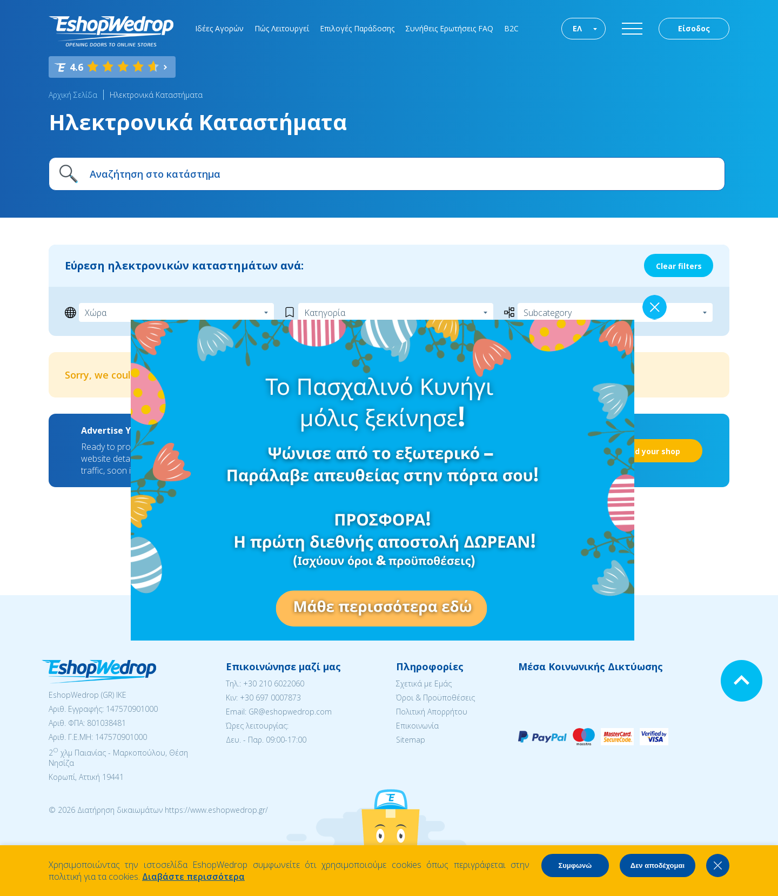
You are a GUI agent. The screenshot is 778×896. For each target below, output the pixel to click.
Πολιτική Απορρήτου (431, 711)
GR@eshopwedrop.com (290, 711)
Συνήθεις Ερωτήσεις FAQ (449, 28)
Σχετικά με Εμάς (424, 683)
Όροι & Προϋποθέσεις (435, 697)
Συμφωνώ (575, 865)
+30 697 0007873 (270, 697)
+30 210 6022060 (273, 683)
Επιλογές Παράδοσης (357, 28)
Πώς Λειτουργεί (281, 28)
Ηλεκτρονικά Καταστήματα (156, 95)
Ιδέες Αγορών (219, 28)
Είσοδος (694, 28)
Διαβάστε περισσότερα (193, 876)
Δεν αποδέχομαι (658, 865)
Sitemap (410, 740)
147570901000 (132, 709)
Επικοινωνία (417, 725)
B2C (511, 28)
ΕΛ (577, 28)
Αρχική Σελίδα (73, 95)
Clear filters (679, 266)
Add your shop (652, 451)
